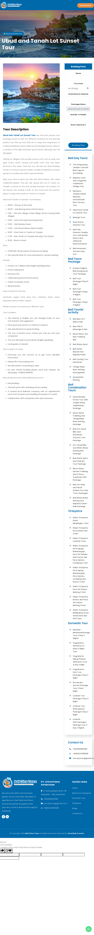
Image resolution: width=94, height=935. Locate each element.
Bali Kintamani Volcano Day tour (79, 251)
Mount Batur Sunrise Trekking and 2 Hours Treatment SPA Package (80, 474)
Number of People (78, 114)
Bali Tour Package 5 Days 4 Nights (80, 292)
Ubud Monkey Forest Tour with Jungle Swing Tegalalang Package (80, 402)
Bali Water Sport (80, 344)
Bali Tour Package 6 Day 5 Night (80, 281)
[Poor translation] (9, 851)
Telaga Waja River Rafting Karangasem (79, 370)
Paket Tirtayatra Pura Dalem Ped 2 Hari (80, 531)
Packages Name (78, 104)
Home (75, 788)
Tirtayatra (76, 803)
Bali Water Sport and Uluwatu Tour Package (80, 461)
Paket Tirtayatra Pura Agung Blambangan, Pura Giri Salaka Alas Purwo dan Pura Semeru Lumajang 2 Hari (80, 554)
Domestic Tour (79, 798)
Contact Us (77, 813)
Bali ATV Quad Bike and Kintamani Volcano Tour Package (79, 435)
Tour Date (78, 83)
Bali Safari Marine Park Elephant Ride (79, 352)
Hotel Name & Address (78, 94)
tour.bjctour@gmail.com (55, 803)
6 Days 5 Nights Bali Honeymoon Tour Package (80, 271)
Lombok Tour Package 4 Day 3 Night (81, 699)
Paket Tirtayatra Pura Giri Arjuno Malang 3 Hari (80, 589)
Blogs (74, 808)
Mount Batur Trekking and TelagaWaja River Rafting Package (79, 419)
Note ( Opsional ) (78, 125)
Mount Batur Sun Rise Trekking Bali (80, 337)
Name (78, 73)
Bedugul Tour (79, 217)
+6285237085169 (80, 753)
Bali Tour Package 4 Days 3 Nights (80, 302)
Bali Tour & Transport (81, 793)
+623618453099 (80, 749)
